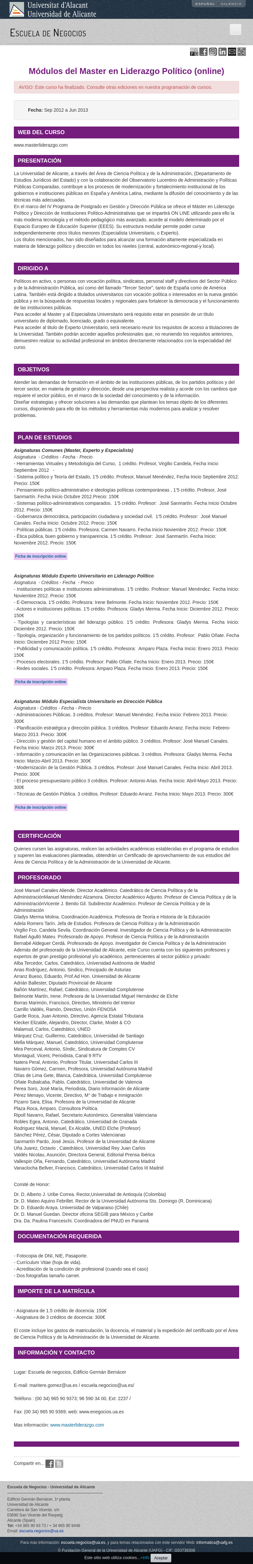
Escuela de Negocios (48, 32)
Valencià (231, 4)
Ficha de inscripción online (40, 556)
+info (145, 1557)
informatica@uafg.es (214, 1542)
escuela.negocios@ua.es (41, 1531)
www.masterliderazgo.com (77, 1425)
